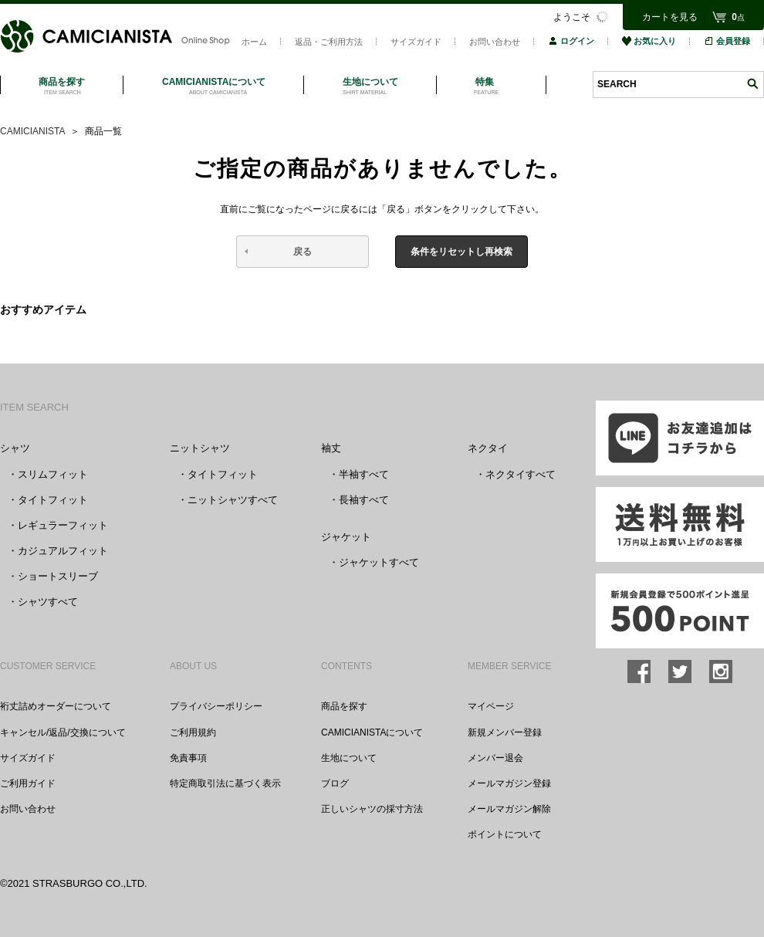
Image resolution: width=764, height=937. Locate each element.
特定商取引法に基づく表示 (225, 783)
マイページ (491, 706)
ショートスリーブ (58, 576)
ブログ (335, 783)
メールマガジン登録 (509, 783)
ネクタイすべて (520, 474)
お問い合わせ (494, 41)
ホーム (254, 41)
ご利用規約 (193, 732)
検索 (752, 83)
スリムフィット (53, 474)
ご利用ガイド (28, 783)
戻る (302, 251)
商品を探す (344, 706)
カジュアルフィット (63, 550)
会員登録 (727, 41)
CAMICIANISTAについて (372, 732)
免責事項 (188, 758)
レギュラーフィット (63, 525)
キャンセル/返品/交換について (63, 732)
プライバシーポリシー (216, 706)
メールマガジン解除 (509, 808)
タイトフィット (53, 500)
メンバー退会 (495, 758)
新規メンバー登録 (505, 732)
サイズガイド (415, 41)
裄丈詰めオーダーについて (55, 706)
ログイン (571, 41)
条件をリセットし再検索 (461, 251)
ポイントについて (505, 834)
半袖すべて (364, 474)
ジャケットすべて (379, 562)
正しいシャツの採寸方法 (372, 808)
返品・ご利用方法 (329, 41)
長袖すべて (364, 500)
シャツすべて (48, 601)
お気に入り (649, 41)
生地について (349, 758)
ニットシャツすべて (233, 500)
